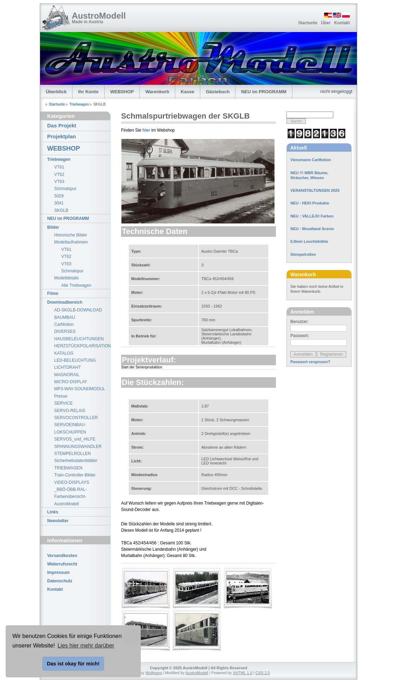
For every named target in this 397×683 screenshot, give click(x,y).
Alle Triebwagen (76, 285)
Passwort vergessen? (310, 362)
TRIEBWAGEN (68, 468)
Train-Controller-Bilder (75, 475)
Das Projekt (61, 125)
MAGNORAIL (67, 374)
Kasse (187, 91)
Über (325, 22)
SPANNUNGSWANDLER (78, 446)
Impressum (58, 572)
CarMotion (64, 324)
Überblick (56, 91)
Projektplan (61, 136)
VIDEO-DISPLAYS (71, 482)
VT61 (59, 167)
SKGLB (61, 210)
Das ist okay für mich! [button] (73, 663)
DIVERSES (65, 331)
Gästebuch (217, 91)
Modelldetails (66, 278)
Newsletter (58, 520)
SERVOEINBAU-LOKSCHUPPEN (70, 428)
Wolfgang (153, 673)
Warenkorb (157, 91)
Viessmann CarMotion (310, 160)
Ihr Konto (88, 91)
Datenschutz (59, 580)
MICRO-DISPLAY (70, 381)
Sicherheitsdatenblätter (75, 460)
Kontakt (342, 22)
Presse (60, 396)
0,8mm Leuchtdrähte (309, 241)
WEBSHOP (122, 91)
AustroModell (99, 15)
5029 (59, 196)
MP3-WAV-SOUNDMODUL (79, 388)
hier (146, 130)
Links (52, 512)
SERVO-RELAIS (69, 410)
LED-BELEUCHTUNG (75, 360)
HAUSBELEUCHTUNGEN (79, 338)
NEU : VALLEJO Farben (312, 216)
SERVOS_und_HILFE (74, 439)
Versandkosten (62, 555)
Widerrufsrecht (62, 564)
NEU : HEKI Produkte (309, 203)
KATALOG (64, 353)
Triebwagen (79, 104)
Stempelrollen (303, 254)
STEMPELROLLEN (72, 453)
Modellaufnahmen (71, 242)
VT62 (59, 174)
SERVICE (63, 403)
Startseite (307, 22)
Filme (52, 293)
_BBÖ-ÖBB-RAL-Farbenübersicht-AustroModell (70, 496)
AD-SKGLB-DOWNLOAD (78, 310)
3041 (59, 203)
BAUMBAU (64, 317)
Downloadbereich (64, 302)
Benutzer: (299, 321)
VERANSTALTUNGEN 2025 (315, 190)
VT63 (59, 181)
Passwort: (299, 335)
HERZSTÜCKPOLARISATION (82, 345)
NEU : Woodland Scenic (312, 229)
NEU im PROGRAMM (263, 91)
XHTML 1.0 (242, 673)
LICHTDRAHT (67, 367)
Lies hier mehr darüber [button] (85, 646)
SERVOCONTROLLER (76, 417)
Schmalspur (65, 188)
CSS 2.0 (263, 673)
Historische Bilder (70, 235)
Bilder (53, 227)
